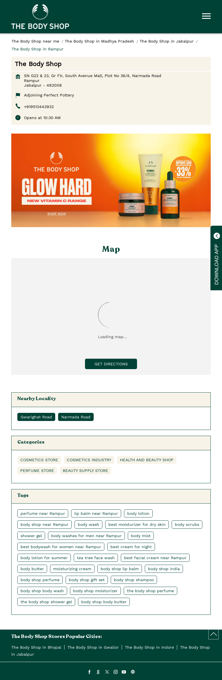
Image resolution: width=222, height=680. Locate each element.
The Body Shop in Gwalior (93, 647)
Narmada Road (75, 417)
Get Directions (111, 364)
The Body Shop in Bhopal (36, 647)
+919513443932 (39, 106)
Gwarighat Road (36, 417)
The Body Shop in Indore (149, 647)
